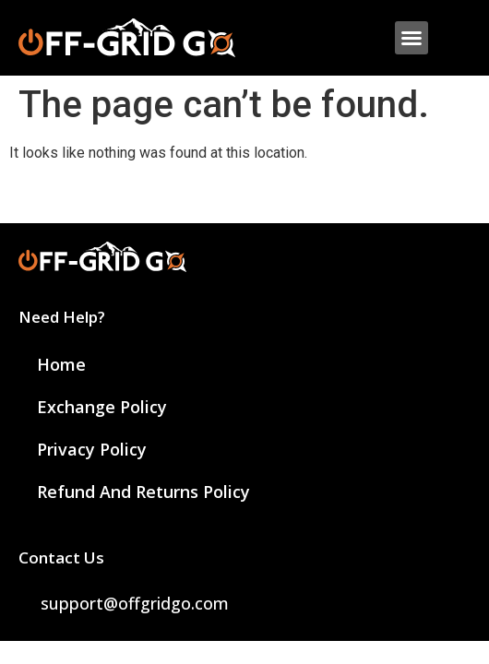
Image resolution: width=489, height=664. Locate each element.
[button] (411, 37)
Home (61, 364)
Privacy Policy (92, 449)
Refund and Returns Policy (143, 491)
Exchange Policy (102, 407)
